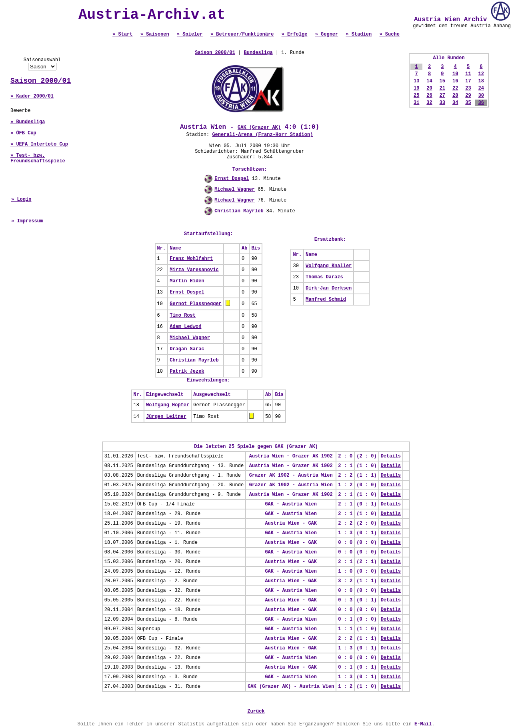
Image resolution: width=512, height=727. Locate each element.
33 (442, 103)
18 (481, 81)
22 (455, 88)
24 (481, 88)
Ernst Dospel (231, 179)
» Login (21, 199)
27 (442, 95)
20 (429, 88)
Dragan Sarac (187, 349)
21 (442, 88)
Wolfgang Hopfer (167, 405)
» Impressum (27, 221)
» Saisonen (154, 34)
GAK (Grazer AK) (259, 127)
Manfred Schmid (326, 299)
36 (481, 103)
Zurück (255, 711)
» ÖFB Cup (23, 133)
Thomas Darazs (324, 277)
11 (468, 74)
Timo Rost (183, 315)
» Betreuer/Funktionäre (242, 34)
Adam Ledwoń (185, 327)
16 (455, 81)
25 (416, 95)
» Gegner (326, 34)
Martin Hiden (187, 281)
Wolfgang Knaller (329, 266)
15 (442, 81)
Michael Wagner (234, 189)
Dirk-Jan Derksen (329, 288)
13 (416, 81)
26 (429, 95)
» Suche (389, 34)
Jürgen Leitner (166, 416)
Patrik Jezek (187, 371)
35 (468, 103)
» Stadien (359, 34)
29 (468, 95)
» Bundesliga (27, 122)
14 (429, 81)
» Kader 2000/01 (32, 96)
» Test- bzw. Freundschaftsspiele (37, 158)
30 (481, 95)
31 (416, 103)
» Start (122, 34)
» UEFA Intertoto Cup (39, 144)
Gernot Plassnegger (196, 304)
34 (455, 103)
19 (416, 88)
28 (455, 95)
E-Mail (423, 724)
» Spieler (190, 34)
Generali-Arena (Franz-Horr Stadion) (262, 135)
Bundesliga (258, 53)
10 (455, 74)
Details (391, 456)
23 (468, 88)
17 (468, 81)
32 (429, 103)
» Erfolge (295, 34)
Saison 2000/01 (40, 81)
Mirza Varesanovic (194, 270)
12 (481, 74)
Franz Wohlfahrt (191, 259)
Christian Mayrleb (238, 211)
